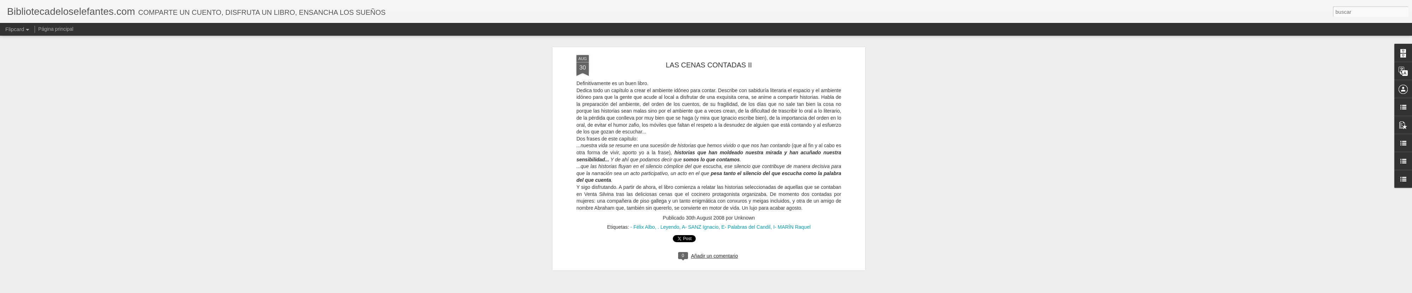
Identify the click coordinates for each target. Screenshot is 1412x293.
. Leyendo (669, 44)
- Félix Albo (642, 44)
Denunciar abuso (757, 289)
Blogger (733, 289)
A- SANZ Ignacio (700, 44)
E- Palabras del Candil (745, 44)
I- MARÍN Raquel (792, 44)
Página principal (55, 29)
